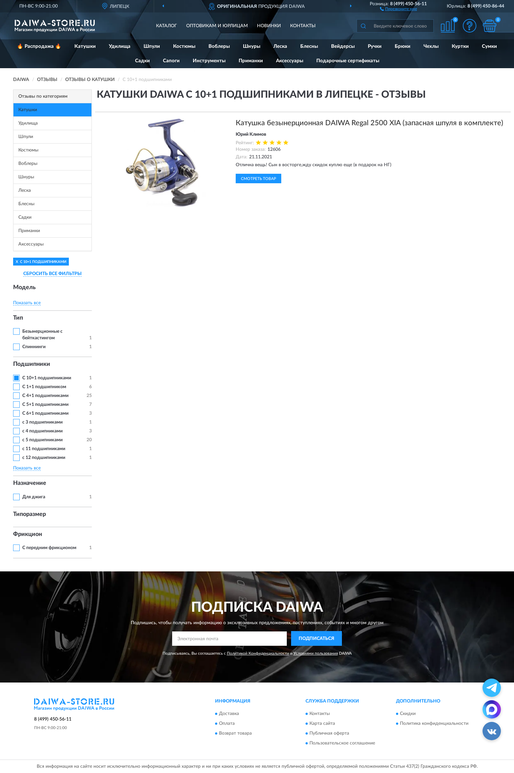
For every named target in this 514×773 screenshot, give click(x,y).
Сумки (489, 46)
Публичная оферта (329, 733)
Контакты (303, 26)
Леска (280, 46)
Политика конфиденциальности (434, 724)
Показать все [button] (27, 303)
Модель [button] (24, 287)
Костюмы (184, 46)
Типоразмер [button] (29, 514)
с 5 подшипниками (42, 440)
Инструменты (209, 60)
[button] (398, 8)
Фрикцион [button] (27, 534)
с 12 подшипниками (43, 457)
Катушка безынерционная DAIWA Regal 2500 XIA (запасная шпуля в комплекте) (369, 123)
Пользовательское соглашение (342, 743)
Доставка (229, 714)
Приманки (251, 60)
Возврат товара (235, 733)
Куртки (460, 46)
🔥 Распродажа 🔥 (39, 46)
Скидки (408, 714)
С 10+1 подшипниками (46, 378)
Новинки (269, 26)
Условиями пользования (315, 653)
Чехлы (431, 46)
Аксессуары (289, 60)
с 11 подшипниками (43, 448)
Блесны (309, 46)
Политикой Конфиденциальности (258, 653)
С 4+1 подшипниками (45, 395)
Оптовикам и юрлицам (217, 26)
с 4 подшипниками (42, 431)
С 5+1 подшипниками (45, 404)
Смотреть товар (258, 179)
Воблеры (219, 46)
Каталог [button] (166, 26)
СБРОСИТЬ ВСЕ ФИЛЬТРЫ (52, 273)
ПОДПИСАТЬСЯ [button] (316, 638)
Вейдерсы (343, 46)
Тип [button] (18, 318)
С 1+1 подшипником (44, 387)
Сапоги (171, 60)
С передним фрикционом (49, 547)
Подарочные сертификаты (347, 60)
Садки (142, 60)
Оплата (227, 724)
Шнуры (251, 46)
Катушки (85, 46)
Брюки (402, 46)
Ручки (375, 46)
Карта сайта (322, 724)
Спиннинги (34, 347)
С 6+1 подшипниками (45, 413)
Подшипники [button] (31, 364)
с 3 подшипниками (42, 422)
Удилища (119, 46)
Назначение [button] (29, 483)
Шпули (152, 46)
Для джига (33, 497)
